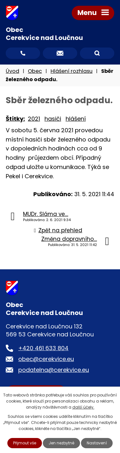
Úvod (12, 71)
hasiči (52, 119)
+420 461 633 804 (43, 348)
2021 (34, 119)
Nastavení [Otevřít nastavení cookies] (97, 443)
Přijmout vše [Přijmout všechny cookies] (24, 443)
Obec (35, 71)
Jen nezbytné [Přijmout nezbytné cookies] (61, 443)
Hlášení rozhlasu (71, 71)
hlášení (76, 119)
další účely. (83, 407)
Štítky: (15, 119)
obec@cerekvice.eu (46, 359)
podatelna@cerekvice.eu (53, 370)
